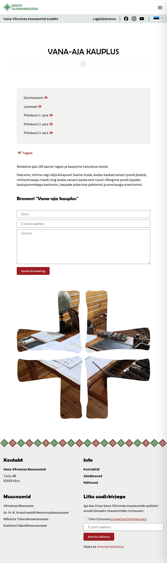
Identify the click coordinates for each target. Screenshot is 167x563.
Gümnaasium (33, 97)
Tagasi (27, 153)
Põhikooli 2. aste (36, 124)
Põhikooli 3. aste (36, 133)
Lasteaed (30, 106)
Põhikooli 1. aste (36, 115)
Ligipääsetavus (104, 19)
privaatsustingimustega (128, 519)
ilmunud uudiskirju (110, 546)
